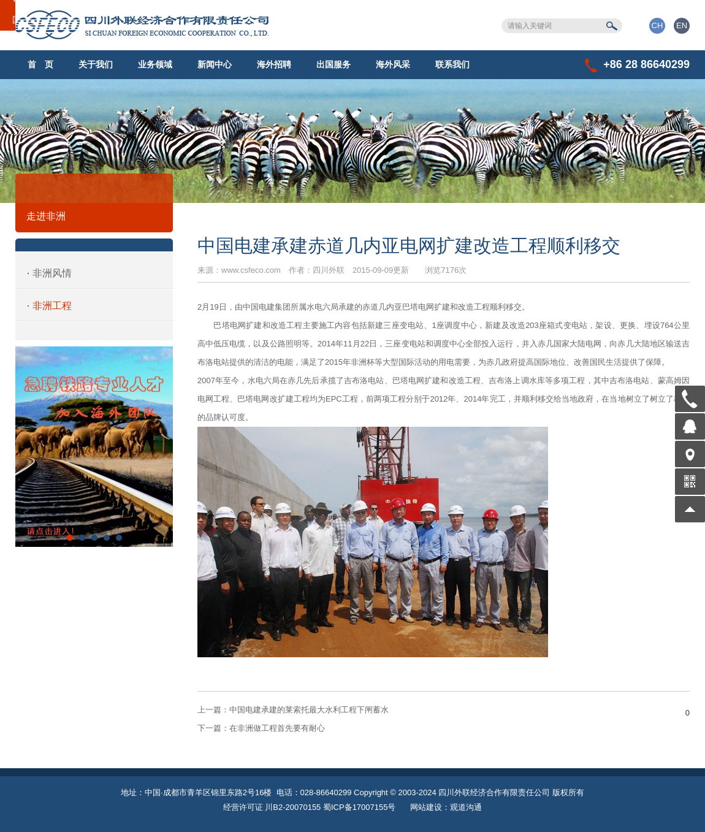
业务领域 (155, 64)
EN (681, 25)
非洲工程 (52, 305)
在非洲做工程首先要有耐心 (261, 728)
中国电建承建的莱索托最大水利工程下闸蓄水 (293, 709)
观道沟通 (466, 807)
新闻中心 (214, 64)
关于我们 (95, 64)
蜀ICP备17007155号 (359, 807)
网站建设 (426, 807)
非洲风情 (52, 273)
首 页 (40, 64)
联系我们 (452, 64)
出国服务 (333, 64)
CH (657, 25)
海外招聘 (274, 64)
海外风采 (393, 64)
